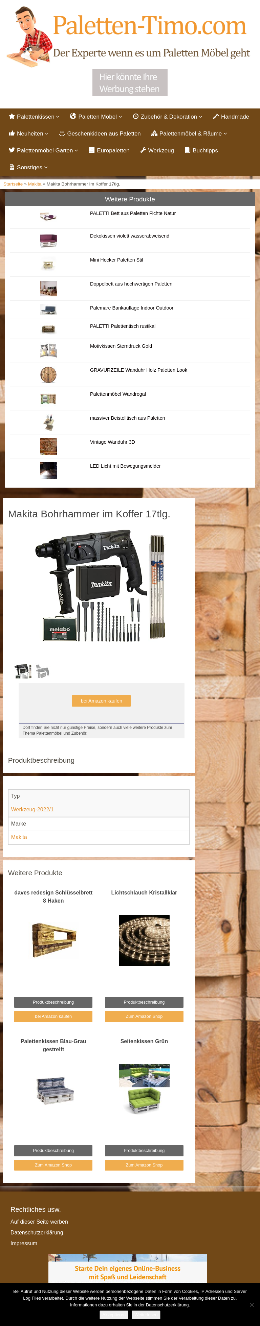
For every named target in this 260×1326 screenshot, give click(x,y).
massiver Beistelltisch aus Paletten (127, 418)
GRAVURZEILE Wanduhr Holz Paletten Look (138, 370)
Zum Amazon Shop (144, 1016)
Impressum (23, 1243)
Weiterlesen (145, 1314)
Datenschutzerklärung (36, 1232)
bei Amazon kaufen (101, 701)
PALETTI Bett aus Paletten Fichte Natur (133, 213)
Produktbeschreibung (53, 1002)
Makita (35, 184)
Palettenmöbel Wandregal (118, 394)
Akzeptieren (114, 1314)
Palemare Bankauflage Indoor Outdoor (131, 308)
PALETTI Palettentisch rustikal (122, 326)
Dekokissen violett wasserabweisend (129, 236)
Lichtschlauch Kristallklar (144, 892)
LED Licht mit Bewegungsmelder (125, 466)
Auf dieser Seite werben (39, 1222)
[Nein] (251, 1304)
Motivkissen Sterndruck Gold (121, 346)
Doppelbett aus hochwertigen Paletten (131, 284)
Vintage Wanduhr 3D (112, 442)
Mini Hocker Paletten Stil (116, 260)
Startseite (13, 184)
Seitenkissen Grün (144, 1041)
